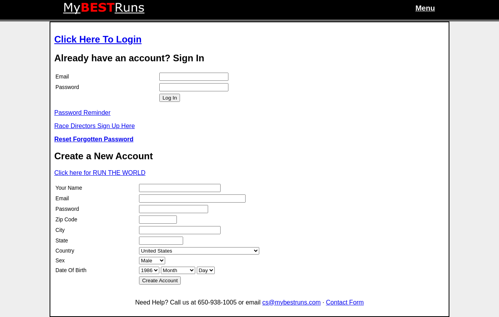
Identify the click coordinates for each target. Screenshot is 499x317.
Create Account (160, 280)
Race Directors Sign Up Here (94, 126)
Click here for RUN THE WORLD (100, 172)
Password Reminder (82, 112)
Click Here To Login (98, 39)
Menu (425, 8)
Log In (169, 98)
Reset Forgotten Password (94, 139)
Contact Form (345, 302)
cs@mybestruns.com (291, 302)
